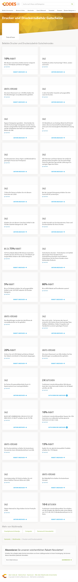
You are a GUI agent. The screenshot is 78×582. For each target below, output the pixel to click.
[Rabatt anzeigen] (20, 72)
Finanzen (59, 10)
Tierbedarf (51, 10)
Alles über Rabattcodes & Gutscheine (46, 575)
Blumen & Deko (20, 10)
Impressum (30, 575)
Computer (28, 531)
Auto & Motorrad (41, 10)
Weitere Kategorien (69, 10)
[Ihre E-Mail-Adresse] (33, 560)
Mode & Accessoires (7, 10)
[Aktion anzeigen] (58, 72)
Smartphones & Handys (12, 531)
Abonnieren (67, 560)
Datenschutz (22, 575)
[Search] (72, 4)
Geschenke (31, 10)
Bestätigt (7, 67)
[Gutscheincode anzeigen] (58, 395)
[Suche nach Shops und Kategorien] (46, 4)
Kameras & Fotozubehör (45, 531)
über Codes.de (13, 575)
